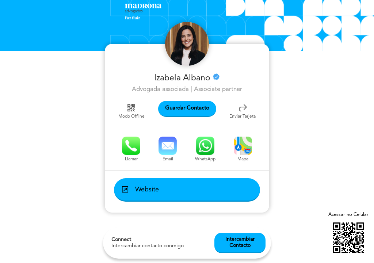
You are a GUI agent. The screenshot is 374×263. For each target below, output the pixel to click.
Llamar (131, 149)
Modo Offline (131, 111)
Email (168, 149)
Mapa (243, 149)
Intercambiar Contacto (240, 250)
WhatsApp (205, 149)
